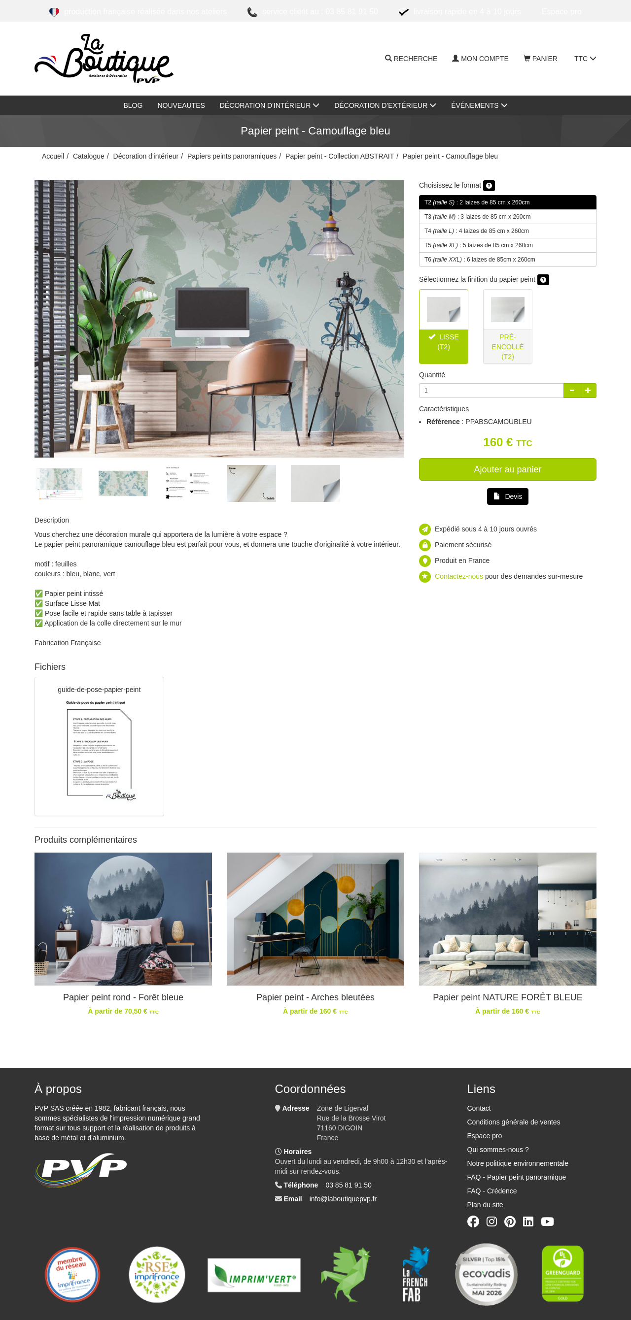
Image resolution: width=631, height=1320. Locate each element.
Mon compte (480, 59)
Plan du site (485, 1205)
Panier (541, 59)
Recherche (411, 59)
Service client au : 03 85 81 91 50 (312, 12)
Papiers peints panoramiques (232, 156)
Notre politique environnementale (517, 1163)
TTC (585, 59)
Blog (132, 105)
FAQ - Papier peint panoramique (516, 1177)
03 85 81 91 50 (348, 1185)
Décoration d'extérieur (385, 105)
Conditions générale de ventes (514, 1122)
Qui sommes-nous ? (498, 1150)
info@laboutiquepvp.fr (343, 1199)
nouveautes (181, 105)
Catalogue (89, 156)
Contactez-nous (459, 576)
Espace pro (484, 1136)
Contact (479, 1108)
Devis (508, 496)
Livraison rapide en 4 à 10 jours (460, 12)
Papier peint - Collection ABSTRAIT (339, 156)
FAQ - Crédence (492, 1191)
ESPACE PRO (562, 11)
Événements (479, 105)
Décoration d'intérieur (269, 105)
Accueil (53, 156)
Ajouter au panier (507, 469)
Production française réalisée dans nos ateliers (138, 12)
